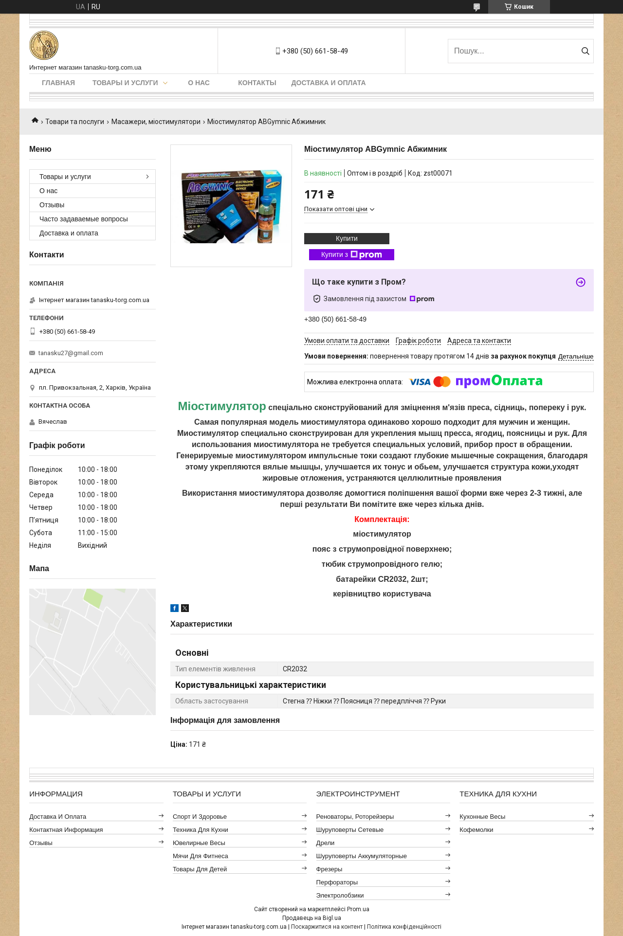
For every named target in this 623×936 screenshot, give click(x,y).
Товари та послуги (74, 122)
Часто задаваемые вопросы (83, 219)
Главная (58, 83)
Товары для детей (200, 869)
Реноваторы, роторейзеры (355, 816)
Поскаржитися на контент (327, 926)
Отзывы (51, 205)
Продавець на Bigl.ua (311, 918)
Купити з (351, 255)
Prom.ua (358, 909)
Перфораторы (337, 882)
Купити (347, 238)
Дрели (325, 842)
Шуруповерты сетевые (350, 829)
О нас (199, 83)
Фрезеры (329, 869)
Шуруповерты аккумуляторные (361, 856)
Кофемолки (476, 829)
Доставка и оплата (329, 83)
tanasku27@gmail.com (70, 353)
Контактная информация (66, 829)
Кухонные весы (482, 816)
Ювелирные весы (199, 842)
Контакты (257, 83)
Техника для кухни (200, 829)
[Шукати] (585, 51)
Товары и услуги (125, 83)
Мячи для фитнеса (200, 856)
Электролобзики (340, 895)
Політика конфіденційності (404, 926)
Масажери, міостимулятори (156, 122)
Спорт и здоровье (200, 816)
